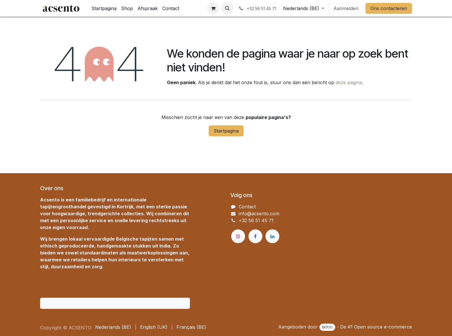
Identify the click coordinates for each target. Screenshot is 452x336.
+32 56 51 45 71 (256, 220)
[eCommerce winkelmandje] (213, 8)
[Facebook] (255, 236)
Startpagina (226, 131)
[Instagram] (238, 236)
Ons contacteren (388, 8)
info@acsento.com (259, 213)
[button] (227, 8)
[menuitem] (104, 8)
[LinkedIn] (272, 236)
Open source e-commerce (383, 327)
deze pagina (349, 82)
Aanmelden (346, 8)
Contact (247, 206)
